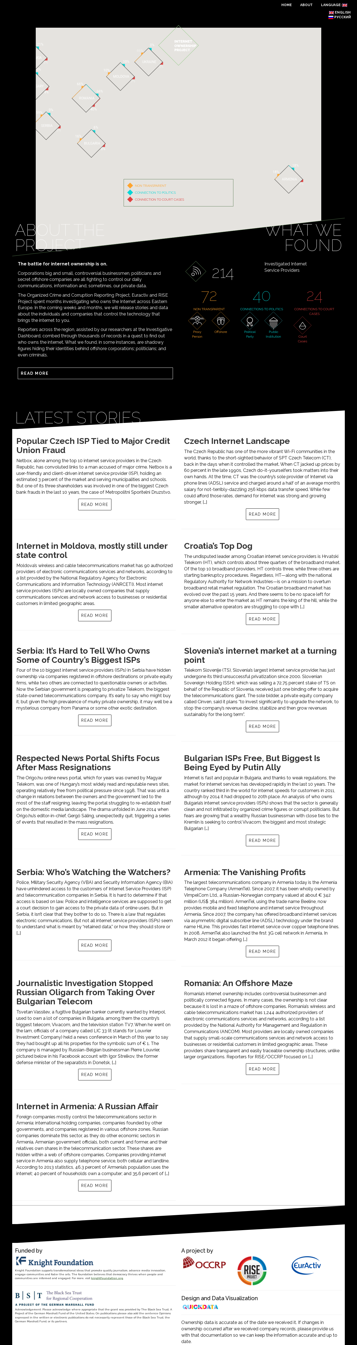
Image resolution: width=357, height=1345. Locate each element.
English (340, 12)
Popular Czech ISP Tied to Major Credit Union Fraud (93, 445)
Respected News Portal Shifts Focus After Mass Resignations (88, 762)
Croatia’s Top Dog (218, 546)
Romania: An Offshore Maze (238, 983)
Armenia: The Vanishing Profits (245, 872)
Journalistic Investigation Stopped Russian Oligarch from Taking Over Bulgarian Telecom (85, 992)
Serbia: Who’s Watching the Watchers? (93, 872)
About (306, 5)
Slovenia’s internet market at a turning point (260, 655)
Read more (35, 373)
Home (286, 5)
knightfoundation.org (107, 1278)
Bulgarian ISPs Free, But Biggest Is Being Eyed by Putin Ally (252, 762)
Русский (339, 17)
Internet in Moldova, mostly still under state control (91, 550)
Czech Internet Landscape (237, 441)
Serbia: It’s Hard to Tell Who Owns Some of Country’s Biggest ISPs (83, 655)
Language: (334, 5)
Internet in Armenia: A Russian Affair (87, 1106)
